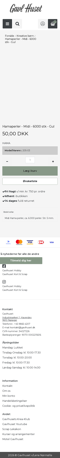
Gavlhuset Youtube (14, 424)
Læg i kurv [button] (30, 170)
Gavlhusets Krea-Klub (16, 419)
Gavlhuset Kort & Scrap (14, 274)
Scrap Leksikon (11, 429)
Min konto (8, 395)
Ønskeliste (30, 181)
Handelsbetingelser (14, 400)
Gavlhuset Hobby (11, 270)
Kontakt (7, 385)
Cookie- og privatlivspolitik (18, 405)
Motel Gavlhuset (12, 439)
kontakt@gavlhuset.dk (22, 327)
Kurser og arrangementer (18, 434)
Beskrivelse (8, 212)
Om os (6, 390)
